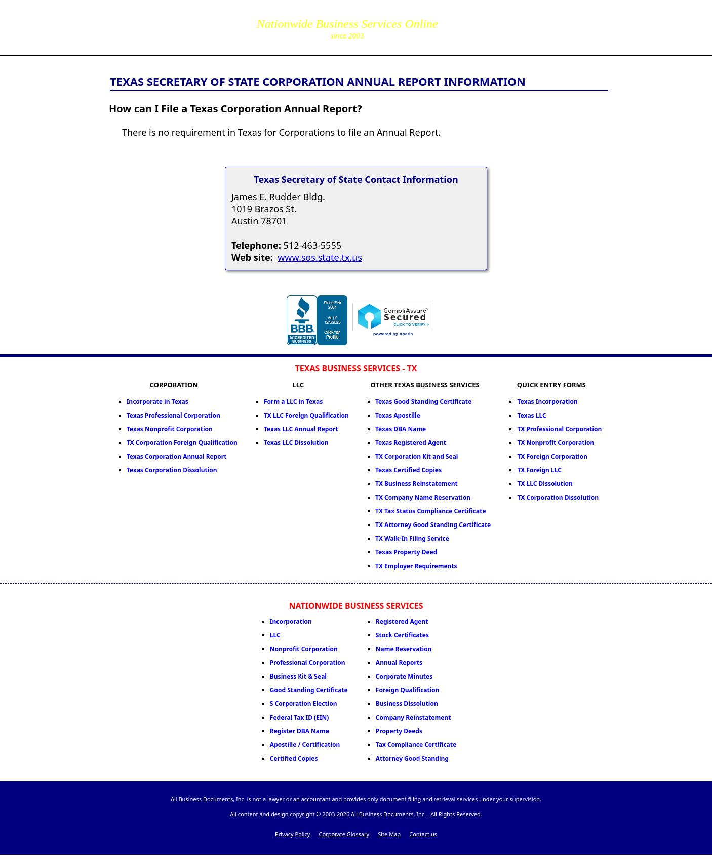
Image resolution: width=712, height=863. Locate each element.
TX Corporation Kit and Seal (416, 456)
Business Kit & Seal (298, 676)
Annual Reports (399, 662)
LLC (275, 635)
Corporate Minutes (404, 676)
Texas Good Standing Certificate (423, 401)
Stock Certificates (402, 635)
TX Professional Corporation (559, 429)
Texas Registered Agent (410, 442)
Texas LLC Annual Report (301, 429)
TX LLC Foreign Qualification (306, 415)
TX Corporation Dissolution (558, 497)
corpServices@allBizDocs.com (497, 34)
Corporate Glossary (344, 834)
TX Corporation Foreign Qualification (182, 442)
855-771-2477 (497, 20)
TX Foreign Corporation (552, 456)
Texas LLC (531, 415)
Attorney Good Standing (412, 758)
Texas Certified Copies (408, 470)
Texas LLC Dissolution (296, 442)
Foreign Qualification (408, 690)
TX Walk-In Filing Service (412, 538)
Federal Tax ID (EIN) (299, 717)
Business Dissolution (407, 703)
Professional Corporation (307, 662)
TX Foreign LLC (539, 470)
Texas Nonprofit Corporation (170, 429)
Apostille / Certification (305, 744)
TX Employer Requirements (416, 565)
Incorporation (291, 621)
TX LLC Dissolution (544, 483)
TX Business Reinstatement (416, 483)
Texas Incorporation (547, 401)
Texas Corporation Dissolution (172, 470)
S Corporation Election (303, 703)
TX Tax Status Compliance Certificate (430, 511)
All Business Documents (183, 26)
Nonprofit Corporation (304, 649)
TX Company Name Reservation (422, 497)
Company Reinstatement (413, 717)
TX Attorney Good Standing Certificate (433, 524)
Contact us (423, 834)
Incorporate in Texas (157, 401)
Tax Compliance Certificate (416, 744)
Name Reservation (404, 649)
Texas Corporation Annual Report (177, 456)
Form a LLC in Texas (293, 401)
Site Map (389, 834)
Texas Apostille (397, 415)
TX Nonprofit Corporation (555, 442)
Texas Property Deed (406, 552)
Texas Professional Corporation (173, 415)
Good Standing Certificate (309, 690)
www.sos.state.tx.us (320, 257)
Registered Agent (402, 621)
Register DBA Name (299, 731)
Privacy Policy (292, 834)
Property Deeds (399, 731)
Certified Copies (294, 758)
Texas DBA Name (400, 429)
